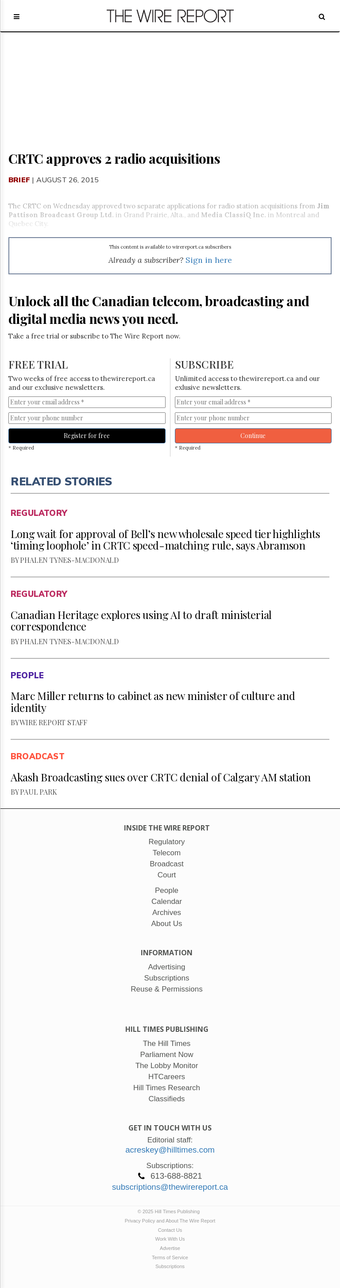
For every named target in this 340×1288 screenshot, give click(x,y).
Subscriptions (170, 1266)
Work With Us (170, 1239)
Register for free (87, 435)
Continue (253, 435)
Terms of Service (170, 1257)
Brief (19, 179)
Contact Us (170, 1230)
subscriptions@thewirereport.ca (170, 1187)
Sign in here (208, 260)
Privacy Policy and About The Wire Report (170, 1220)
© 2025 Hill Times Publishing (170, 1211)
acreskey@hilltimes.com (170, 1149)
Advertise (170, 1248)
